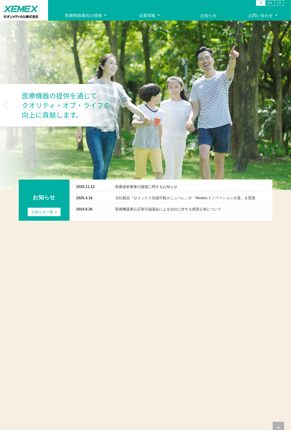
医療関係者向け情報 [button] (84, 15)
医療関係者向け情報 (75, 364)
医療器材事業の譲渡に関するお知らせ (146, 187)
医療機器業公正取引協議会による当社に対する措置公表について (168, 209)
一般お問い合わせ (117, 369)
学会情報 (68, 391)
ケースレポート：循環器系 (80, 380)
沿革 (22, 380)
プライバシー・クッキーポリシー (209, 410)
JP (260, 3)
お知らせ (208, 15)
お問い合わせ (114, 364)
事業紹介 (25, 385)
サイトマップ (264, 410)
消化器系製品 (71, 375)
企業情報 (25, 364)
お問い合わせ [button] (261, 15)
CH (279, 3)
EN (270, 3)
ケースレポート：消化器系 (80, 385)
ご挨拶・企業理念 (31, 369)
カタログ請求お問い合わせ (123, 375)
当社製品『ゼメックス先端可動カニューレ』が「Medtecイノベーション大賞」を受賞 (185, 198)
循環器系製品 (71, 369)
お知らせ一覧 (42, 212)
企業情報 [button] (148, 15)
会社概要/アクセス (31, 375)
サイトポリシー (243, 410)
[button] (5, 105)
